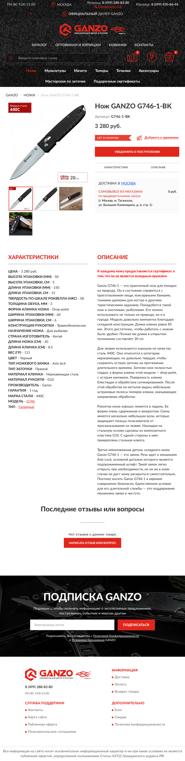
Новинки (117, 45)
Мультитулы (55, 71)
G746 (30, 401)
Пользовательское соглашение (52, 732)
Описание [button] (158, 167)
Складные (26, 407)
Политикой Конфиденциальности (116, 635)
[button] (108, 6)
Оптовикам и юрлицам (78, 45)
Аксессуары (149, 71)
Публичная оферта (42, 724)
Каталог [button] (39, 45)
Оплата (120, 684)
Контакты (144, 45)
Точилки (123, 71)
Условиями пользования (88, 640)
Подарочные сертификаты (117, 81)
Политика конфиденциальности (140, 724)
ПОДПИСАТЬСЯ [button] (136, 625)
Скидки (120, 717)
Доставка (122, 677)
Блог (118, 710)
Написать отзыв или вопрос (92, 543)
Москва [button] (128, 183)
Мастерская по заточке (65, 81)
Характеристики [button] (116, 167)
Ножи (31, 71)
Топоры (101, 71)
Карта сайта (37, 717)
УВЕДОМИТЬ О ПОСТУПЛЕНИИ (137, 151)
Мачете (80, 71)
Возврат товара (127, 692)
